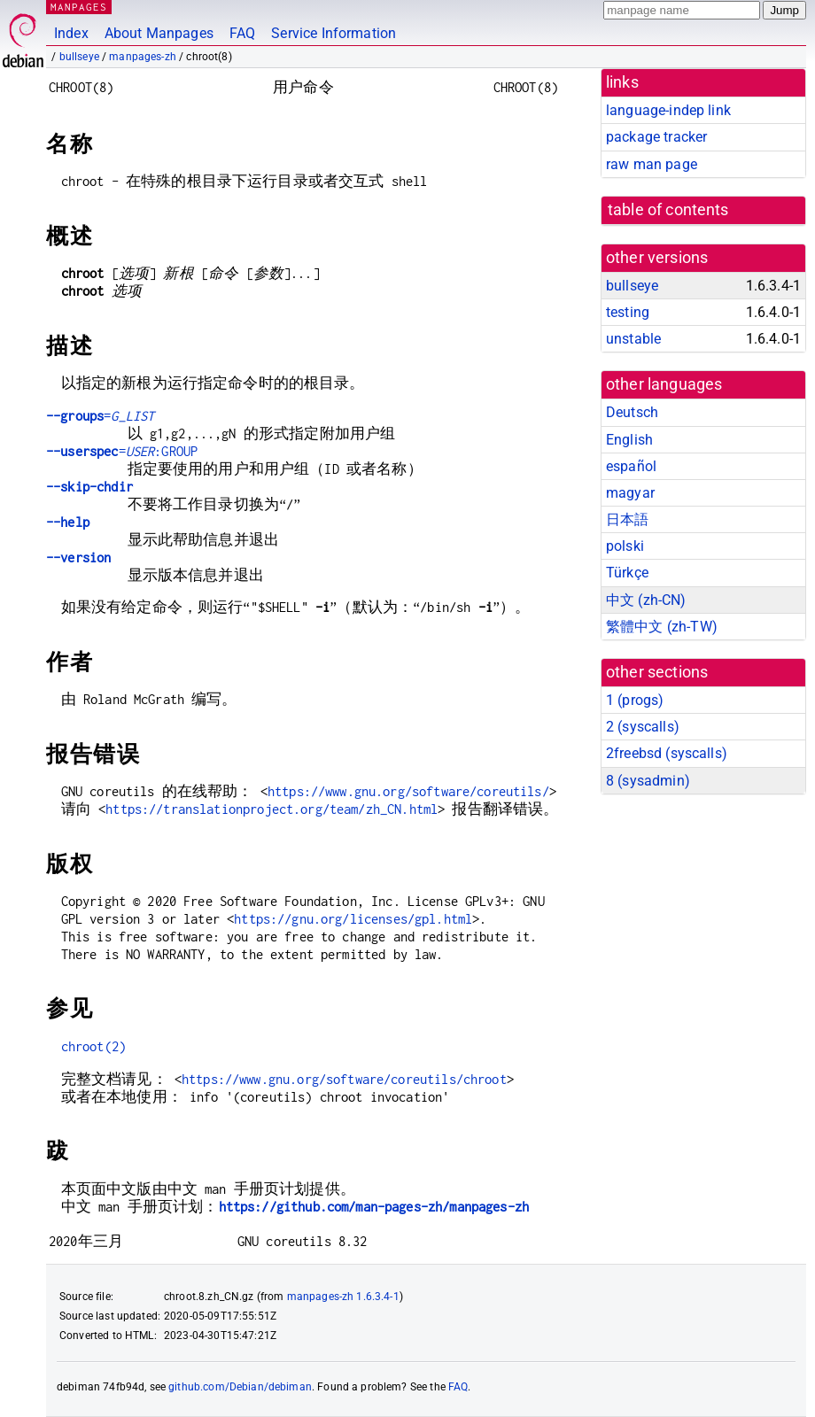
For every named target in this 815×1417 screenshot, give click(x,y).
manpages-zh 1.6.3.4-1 (343, 1296)
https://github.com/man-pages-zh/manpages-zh (374, 1206)
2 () (642, 726)
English (629, 439)
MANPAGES (78, 6)
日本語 (627, 519)
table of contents (668, 210)
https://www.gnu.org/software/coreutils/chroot (344, 1079)
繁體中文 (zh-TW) (662, 626)
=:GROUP (122, 451)
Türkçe (627, 572)
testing (627, 312)
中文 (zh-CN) (646, 600)
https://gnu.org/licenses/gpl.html (353, 918)
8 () (648, 780)
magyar (630, 492)
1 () (635, 700)
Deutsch (632, 412)
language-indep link (668, 110)
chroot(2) (93, 1046)
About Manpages (159, 33)
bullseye (79, 56)
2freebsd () (666, 753)
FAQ (242, 33)
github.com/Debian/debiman (240, 1387)
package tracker (656, 136)
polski (625, 546)
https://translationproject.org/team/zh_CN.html (271, 809)
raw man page (651, 164)
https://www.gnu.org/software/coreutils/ (408, 791)
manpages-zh (142, 56)
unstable (633, 338)
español (631, 466)
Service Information (333, 33)
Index (71, 33)
